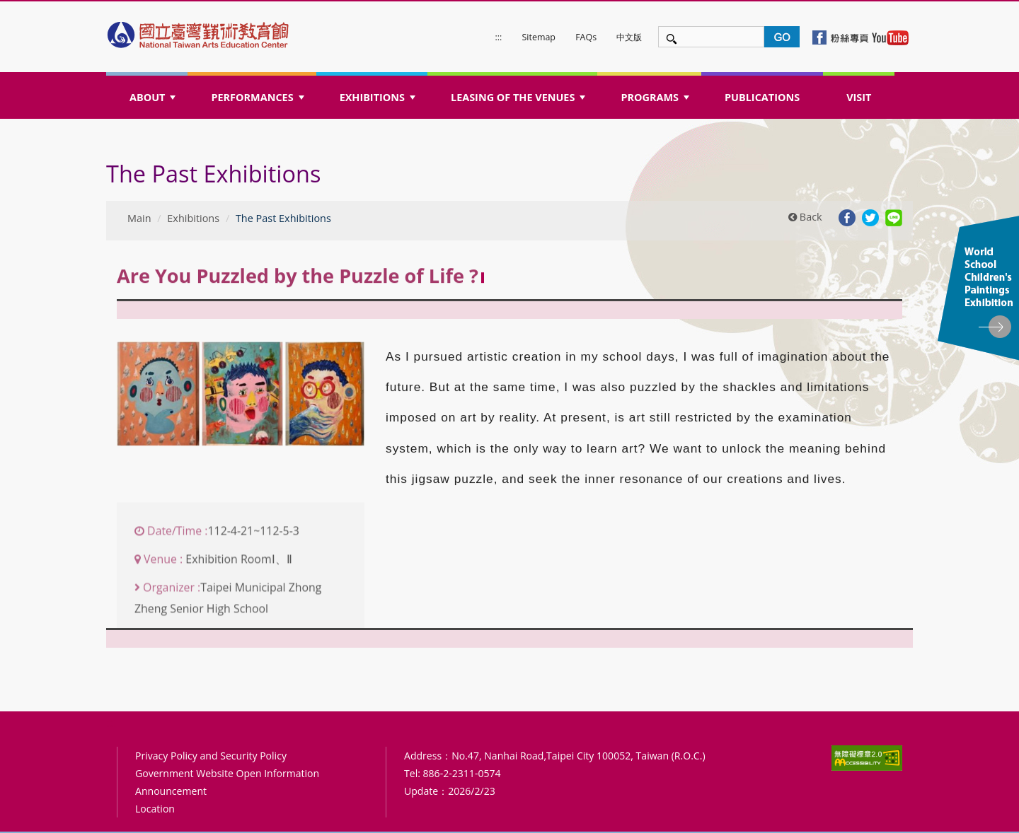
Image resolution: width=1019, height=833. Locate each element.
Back (805, 216)
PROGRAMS (656, 101)
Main (139, 218)
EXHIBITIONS (379, 101)
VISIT (858, 97)
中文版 (629, 37)
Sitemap (538, 37)
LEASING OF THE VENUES (520, 101)
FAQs (586, 37)
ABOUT (154, 101)
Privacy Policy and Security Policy (211, 755)
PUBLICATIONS (762, 97)
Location (155, 808)
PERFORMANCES (258, 101)
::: (498, 37)
